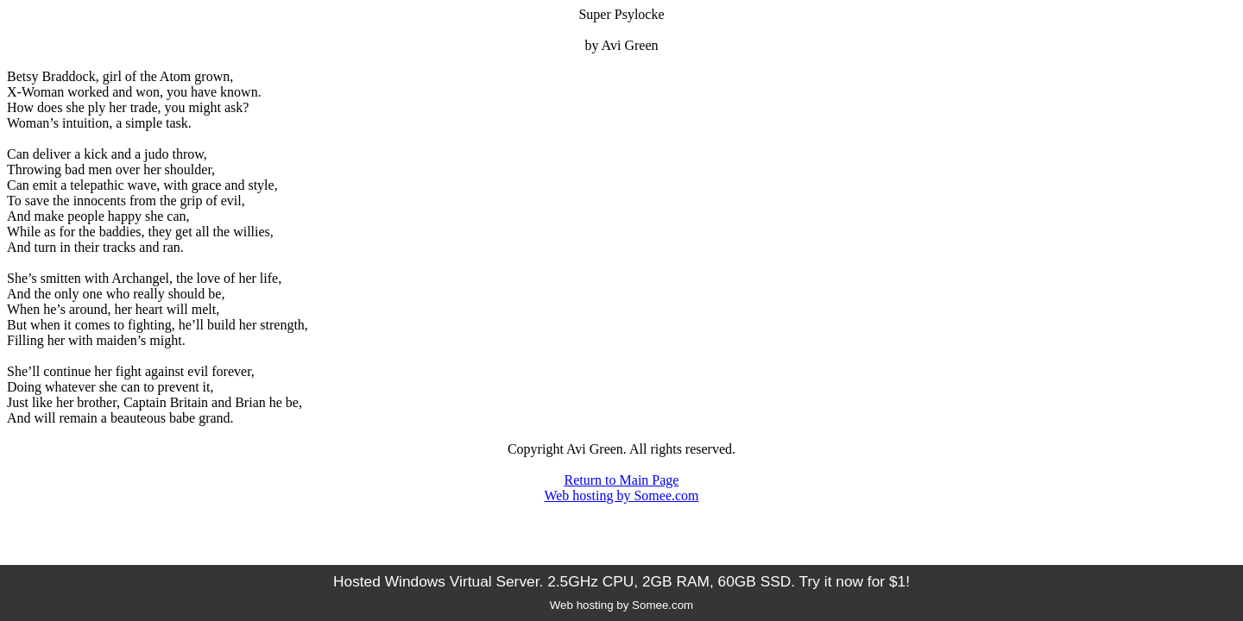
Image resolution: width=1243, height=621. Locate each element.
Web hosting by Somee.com (621, 495)
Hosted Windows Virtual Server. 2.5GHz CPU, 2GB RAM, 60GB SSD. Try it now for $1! (621, 581)
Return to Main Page (622, 480)
